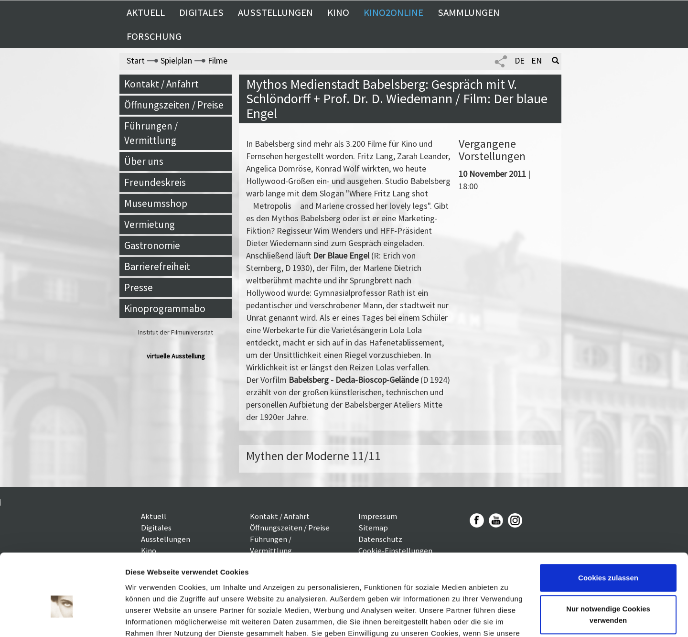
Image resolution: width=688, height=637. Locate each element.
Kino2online (393, 12)
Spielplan (176, 60)
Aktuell (146, 12)
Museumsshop (155, 203)
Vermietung (149, 224)
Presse (138, 287)
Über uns (143, 161)
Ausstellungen (275, 12)
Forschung (154, 36)
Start (136, 60)
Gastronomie (152, 245)
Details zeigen (149, 618)
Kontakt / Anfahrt (161, 83)
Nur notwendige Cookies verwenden (608, 562)
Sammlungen (469, 12)
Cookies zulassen (608, 525)
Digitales (201, 12)
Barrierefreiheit (157, 266)
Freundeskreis (155, 182)
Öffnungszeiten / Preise (174, 104)
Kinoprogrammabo (164, 308)
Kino (338, 12)
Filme (217, 60)
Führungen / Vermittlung (151, 133)
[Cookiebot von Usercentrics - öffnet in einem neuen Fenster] (62, 618)
